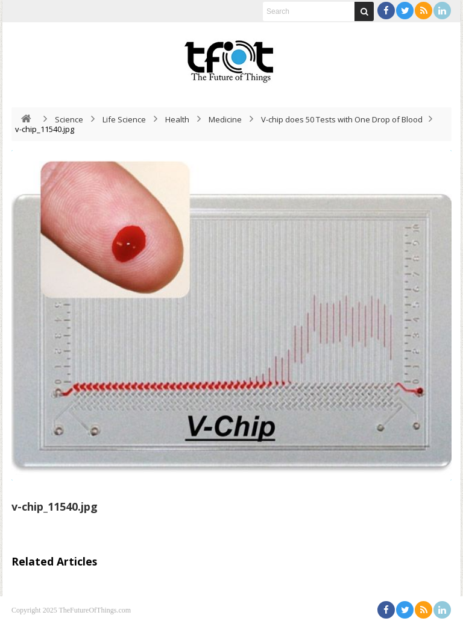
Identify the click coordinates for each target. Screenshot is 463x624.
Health (177, 119)
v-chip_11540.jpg (54, 506)
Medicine (225, 119)
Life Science (124, 119)
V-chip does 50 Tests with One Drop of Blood (342, 119)
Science (69, 119)
